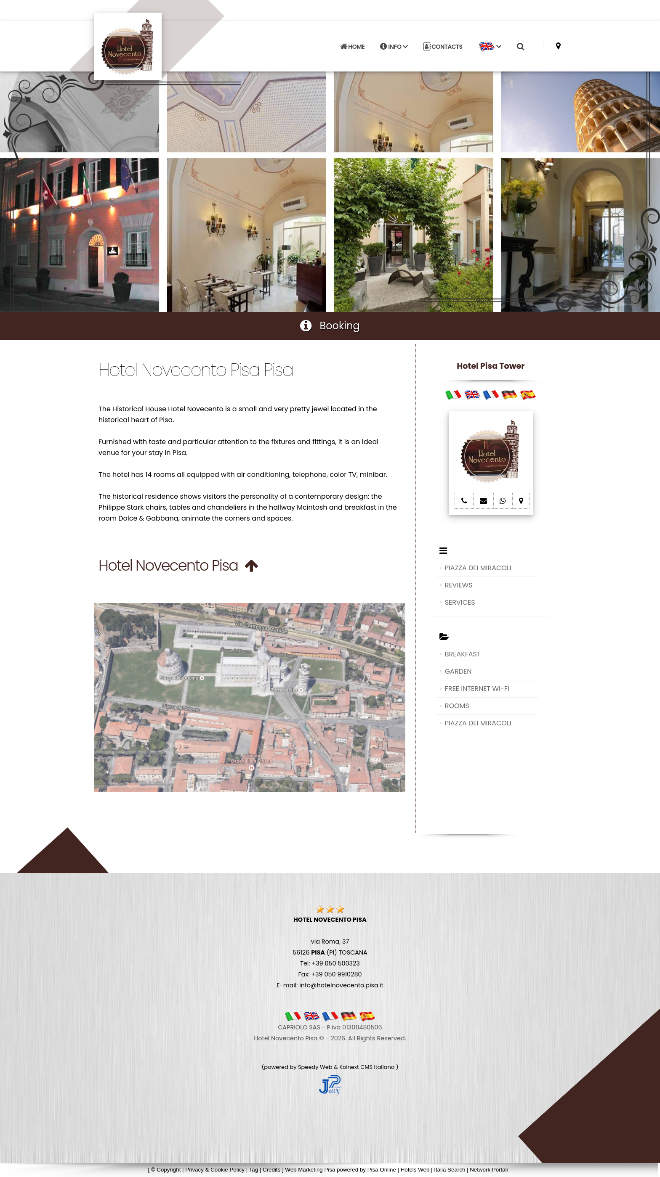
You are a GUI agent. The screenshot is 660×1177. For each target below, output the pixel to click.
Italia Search (449, 1169)
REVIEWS (459, 585)
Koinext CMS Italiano (367, 1067)
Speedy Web (315, 1067)
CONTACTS (443, 46)
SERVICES (460, 602)
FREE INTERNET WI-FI (477, 688)
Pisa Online (381, 1169)
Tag (253, 1169)
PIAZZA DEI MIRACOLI (478, 568)
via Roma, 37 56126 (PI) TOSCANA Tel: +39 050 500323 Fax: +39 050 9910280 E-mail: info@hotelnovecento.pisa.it (330, 952)
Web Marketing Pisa (310, 1169)
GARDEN (458, 671)
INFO (393, 46)
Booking (330, 326)
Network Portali (489, 1169)
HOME (352, 46)
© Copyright (166, 1169)
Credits (271, 1169)
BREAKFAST (463, 654)
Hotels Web (415, 1169)
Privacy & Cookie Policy (215, 1169)
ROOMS (457, 706)
